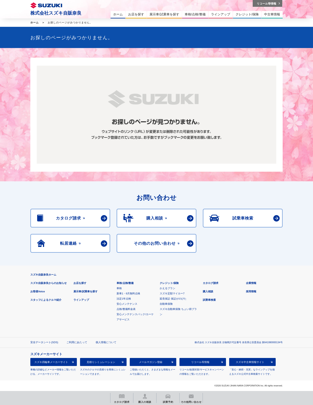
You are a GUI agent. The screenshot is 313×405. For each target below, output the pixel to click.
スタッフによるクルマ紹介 (45, 299)
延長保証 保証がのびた (173, 298)
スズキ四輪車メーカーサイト (51, 362)
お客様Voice (37, 291)
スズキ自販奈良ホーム (43, 274)
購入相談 (208, 291)
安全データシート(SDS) (44, 342)
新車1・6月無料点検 (128, 293)
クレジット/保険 (169, 283)
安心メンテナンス (127, 303)
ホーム (34, 22)
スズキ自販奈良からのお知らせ (48, 283)
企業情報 (251, 283)
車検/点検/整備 (125, 283)
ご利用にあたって (76, 342)
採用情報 (251, 291)
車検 (119, 288)
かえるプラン (167, 288)
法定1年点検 (124, 298)
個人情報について (106, 342)
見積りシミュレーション (101, 362)
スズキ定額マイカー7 (172, 293)
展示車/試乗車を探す (85, 291)
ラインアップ (81, 299)
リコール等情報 (200, 362)
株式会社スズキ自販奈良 (55, 13)
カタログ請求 (210, 283)
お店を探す (79, 283)
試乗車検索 (209, 299)
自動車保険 (166, 303)
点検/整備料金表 (126, 309)
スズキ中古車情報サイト (250, 362)
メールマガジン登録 (150, 362)
